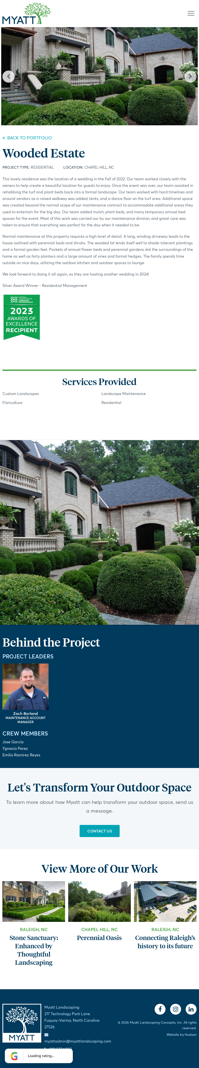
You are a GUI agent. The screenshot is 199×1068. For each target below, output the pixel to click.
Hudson (191, 1034)
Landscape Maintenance (123, 393)
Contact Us (99, 830)
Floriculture (12, 402)
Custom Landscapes (20, 393)
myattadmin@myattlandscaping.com (77, 1041)
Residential (42, 167)
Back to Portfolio (27, 138)
